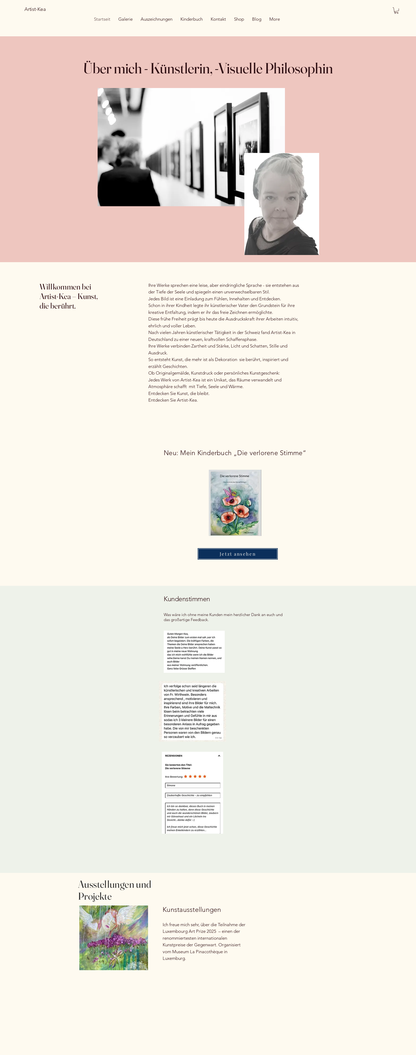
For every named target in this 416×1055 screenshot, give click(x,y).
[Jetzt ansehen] (237, 554)
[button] (396, 10)
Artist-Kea (35, 9)
